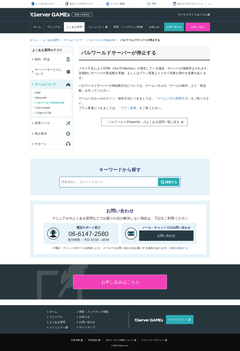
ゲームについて (43, 84)
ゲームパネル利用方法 (173, 98)
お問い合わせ (174, 26)
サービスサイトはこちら (192, 14)
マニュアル (53, 26)
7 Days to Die (42, 112)
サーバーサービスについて (46, 71)
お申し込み (197, 26)
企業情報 (77, 340)
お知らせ (154, 26)
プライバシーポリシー (154, 340)
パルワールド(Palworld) (48, 102)
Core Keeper (41, 107)
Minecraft (39, 97)
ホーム (37, 26)
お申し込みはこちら (120, 282)
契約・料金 (40, 59)
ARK (37, 92)
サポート (39, 144)
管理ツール (40, 123)
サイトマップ (87, 327)
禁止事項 (39, 133)
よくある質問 (74, 26)
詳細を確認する (178, 247)
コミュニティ (98, 26)
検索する (168, 182)
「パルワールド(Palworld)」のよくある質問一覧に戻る (144, 122)
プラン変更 (128, 108)
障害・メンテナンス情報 (128, 26)
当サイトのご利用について (121, 340)
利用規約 (94, 340)
